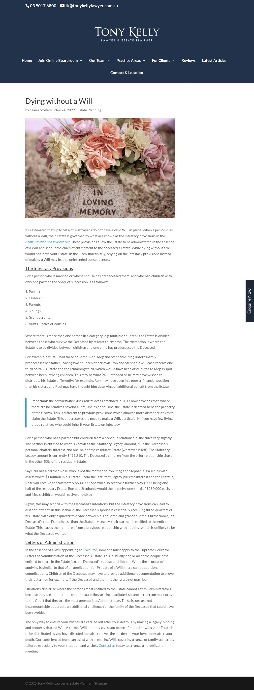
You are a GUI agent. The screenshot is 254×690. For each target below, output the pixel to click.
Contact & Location (126, 73)
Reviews (189, 61)
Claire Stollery (41, 110)
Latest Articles (214, 61)
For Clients (161, 61)
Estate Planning (89, 110)
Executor (90, 550)
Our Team (97, 61)
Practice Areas (129, 61)
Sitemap (100, 683)
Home (27, 61)
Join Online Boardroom (58, 61)
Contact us (107, 645)
